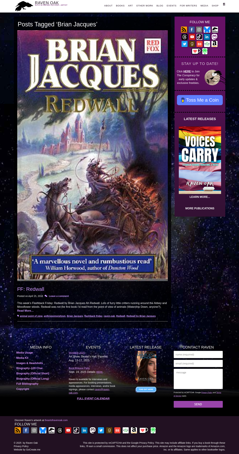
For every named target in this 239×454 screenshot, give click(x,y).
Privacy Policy (206, 392)
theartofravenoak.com (56, 420)
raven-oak (109, 316)
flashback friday (93, 316)
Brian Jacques (75, 316)
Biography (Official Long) (32, 378)
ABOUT (108, 5)
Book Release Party (79, 368)
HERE (187, 71)
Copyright (22, 389)
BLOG (159, 5)
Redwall (120, 316)
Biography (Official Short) (32, 373)
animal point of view (31, 316)
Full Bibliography (27, 383)
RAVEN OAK (56, 5)
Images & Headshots (29, 363)
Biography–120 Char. (29, 368)
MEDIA (204, 5)
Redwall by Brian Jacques (141, 316)
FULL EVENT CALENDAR (93, 398)
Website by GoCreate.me (27, 449)
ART (130, 5)
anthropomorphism (54, 316)
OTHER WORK (144, 5)
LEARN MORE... (200, 196)
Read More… (25, 310)
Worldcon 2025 (77, 352)
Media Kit (22, 357)
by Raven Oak (30, 442)
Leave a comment (59, 296)
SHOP (215, 5)
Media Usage (24, 352)
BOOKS (120, 5)
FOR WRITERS (188, 5)
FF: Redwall (30, 289)
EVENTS (171, 5)
